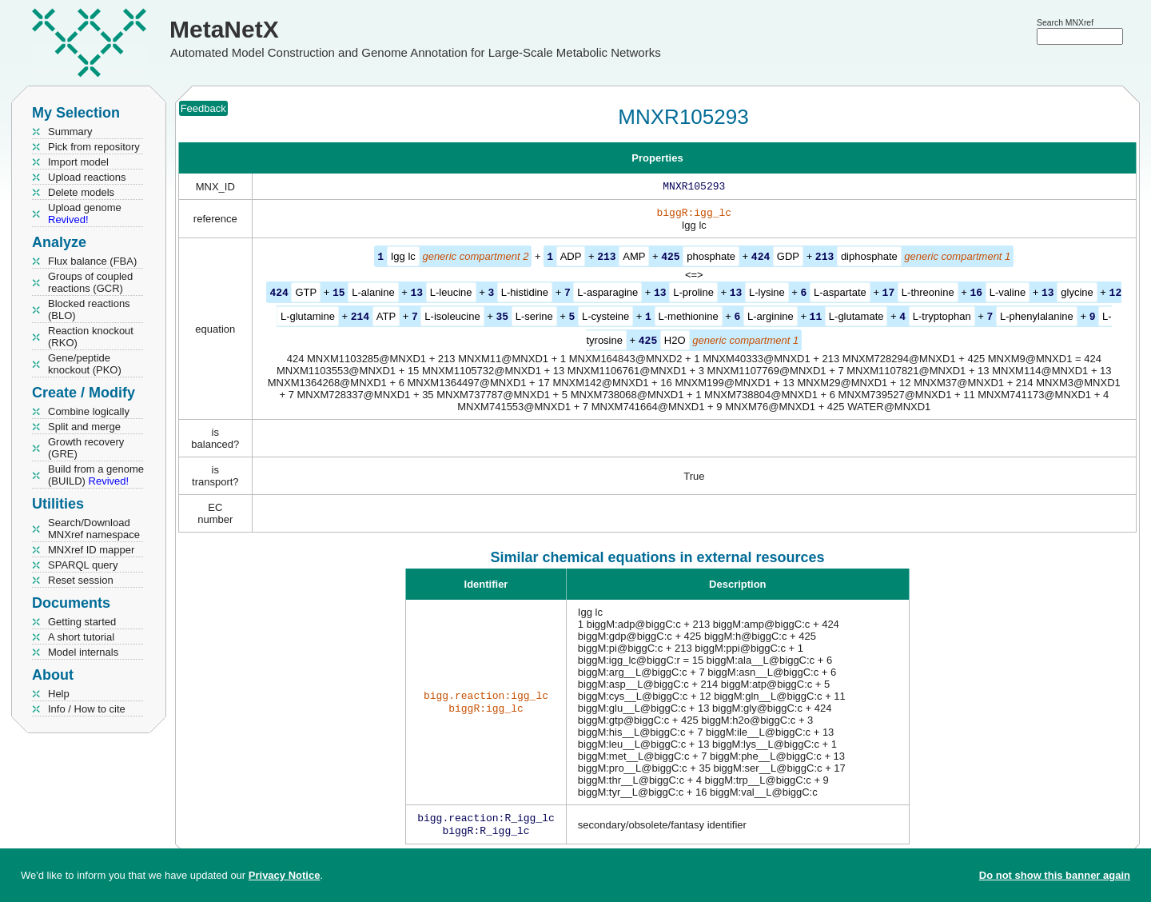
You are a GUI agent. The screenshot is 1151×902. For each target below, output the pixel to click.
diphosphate (869, 259)
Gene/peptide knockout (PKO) (84, 364)
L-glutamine (308, 318)
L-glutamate (856, 318)
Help (59, 694)
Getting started (82, 622)
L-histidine (524, 295)
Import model (78, 162)
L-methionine (689, 318)
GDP (788, 259)
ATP (386, 318)
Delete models (81, 192)
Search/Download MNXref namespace (94, 529)
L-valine (1008, 295)
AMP (634, 259)
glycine (1077, 295)
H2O (675, 341)
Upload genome (84, 214)
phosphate (711, 259)
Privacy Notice (285, 875)
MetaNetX (224, 29)
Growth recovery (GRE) (86, 448)
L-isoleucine (452, 318)
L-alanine (373, 295)
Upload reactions (87, 177)
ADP (571, 259)
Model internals (83, 652)
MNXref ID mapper (91, 550)
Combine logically (88, 411)
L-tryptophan (942, 318)
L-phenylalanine (1036, 318)
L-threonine (928, 295)
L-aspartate (840, 295)
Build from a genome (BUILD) (96, 475)
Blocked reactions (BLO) (89, 309)
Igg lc (403, 259)
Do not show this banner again (1054, 875)
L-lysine (767, 295)
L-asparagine (607, 295)
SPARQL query (82, 565)
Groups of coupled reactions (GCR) (90, 282)
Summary (70, 132)
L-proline (693, 295)
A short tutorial (81, 637)
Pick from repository (94, 147)
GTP (306, 295)
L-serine (534, 318)
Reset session (81, 580)
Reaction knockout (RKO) (90, 337)
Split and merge (84, 427)
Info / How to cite (86, 709)
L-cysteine (605, 318)
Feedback (203, 108)
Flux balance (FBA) (92, 261)
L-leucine (451, 295)
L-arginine (770, 318)
